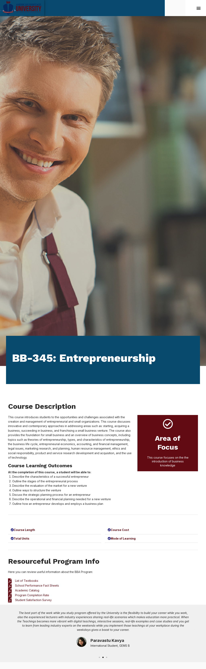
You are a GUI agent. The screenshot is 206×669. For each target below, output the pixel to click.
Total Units (22, 539)
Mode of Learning (123, 539)
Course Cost (120, 530)
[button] (198, 8)
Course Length (24, 530)
